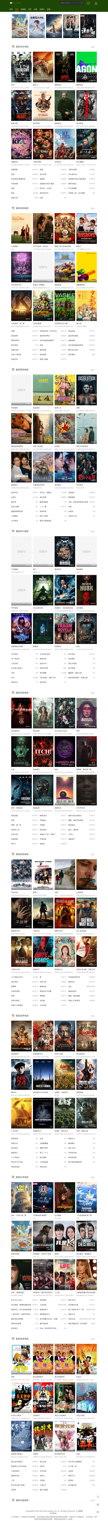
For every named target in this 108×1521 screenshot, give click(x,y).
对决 (13, 85)
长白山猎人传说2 (61, 731)
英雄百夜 (53, 511)
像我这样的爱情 (17, 446)
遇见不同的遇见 (82, 446)
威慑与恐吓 (53, 1148)
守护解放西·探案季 (40, 1215)
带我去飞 (81, 1138)
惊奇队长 (24, 682)
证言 (81, 986)
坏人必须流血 (81, 931)
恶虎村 (81, 1480)
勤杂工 (78, 246)
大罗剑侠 (53, 1471)
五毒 (78, 1454)
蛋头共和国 (81, 663)
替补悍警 (36, 123)
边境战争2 (15, 1054)
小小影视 (79, 1511)
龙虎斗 (53, 1476)
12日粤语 (24, 521)
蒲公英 (78, 323)
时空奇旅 (81, 654)
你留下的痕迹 (38, 446)
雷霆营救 (79, 1092)
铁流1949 (53, 1167)
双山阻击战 (80, 1054)
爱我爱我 (81, 497)
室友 (24, 820)
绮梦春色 (58, 646)
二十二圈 (53, 507)
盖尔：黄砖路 (81, 830)
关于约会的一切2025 (40, 246)
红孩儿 (78, 1377)
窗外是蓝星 (53, 1323)
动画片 (42, 9)
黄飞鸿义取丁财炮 (24, 1485)
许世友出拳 (81, 1153)
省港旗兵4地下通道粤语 (81, 179)
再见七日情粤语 (60, 1415)
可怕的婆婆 (37, 323)
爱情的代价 (24, 1476)
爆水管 (24, 502)
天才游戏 (53, 1005)
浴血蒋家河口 (38, 1054)
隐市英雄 (24, 345)
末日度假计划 (16, 285)
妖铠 (78, 646)
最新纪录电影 (22, 1177)
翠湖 (24, 996)
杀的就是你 (15, 731)
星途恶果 (24, 336)
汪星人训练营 (24, 354)
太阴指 (53, 1480)
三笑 (24, 1480)
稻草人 (35, 892)
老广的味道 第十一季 (81, 1309)
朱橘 (53, 169)
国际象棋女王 (53, 1314)
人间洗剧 (53, 1305)
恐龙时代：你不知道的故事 (24, 1309)
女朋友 (81, 511)
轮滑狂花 (24, 359)
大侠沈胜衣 (24, 1471)
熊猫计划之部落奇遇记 (63, 246)
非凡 (24, 678)
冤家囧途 (58, 285)
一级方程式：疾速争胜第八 (24, 1314)
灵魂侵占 (53, 820)
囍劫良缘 (81, 331)
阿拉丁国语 (53, 516)
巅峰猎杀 (58, 85)
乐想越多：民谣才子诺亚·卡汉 (44, 1254)
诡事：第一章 (24, 825)
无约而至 (79, 485)
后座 (81, 507)
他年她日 (58, 485)
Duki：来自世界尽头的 (53, 1328)
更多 (93, 47)
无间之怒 (24, 834)
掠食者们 (24, 1328)
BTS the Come (24, 1300)
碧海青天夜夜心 (17, 1454)
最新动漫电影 (22, 1500)
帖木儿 (35, 85)
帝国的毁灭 (37, 1131)
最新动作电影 (22, 46)
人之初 (57, 1292)
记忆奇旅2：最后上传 (53, 678)
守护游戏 (14, 608)
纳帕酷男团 (80, 285)
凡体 (24, 673)
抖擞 (24, 331)
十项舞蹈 (24, 516)
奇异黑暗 (81, 659)
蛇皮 (56, 769)
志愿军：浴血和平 (61, 1092)
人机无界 (24, 663)
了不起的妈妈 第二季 (84, 1215)
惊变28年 (53, 682)
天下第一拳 (81, 1466)
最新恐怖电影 (22, 693)
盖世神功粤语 (53, 336)
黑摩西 (24, 986)
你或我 (57, 446)
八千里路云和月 (24, 977)
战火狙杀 (24, 1148)
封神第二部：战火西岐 (81, 193)
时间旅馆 (14, 408)
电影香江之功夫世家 (24, 1466)
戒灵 (24, 188)
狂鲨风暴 (24, 839)
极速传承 (53, 986)
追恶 (24, 174)
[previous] (13, 26)
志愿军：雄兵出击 (61, 1131)
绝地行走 (24, 1143)
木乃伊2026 (80, 808)
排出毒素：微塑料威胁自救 (24, 1305)
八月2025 (14, 1131)
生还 (53, 1138)
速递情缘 (81, 340)
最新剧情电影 (22, 854)
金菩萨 (24, 1490)
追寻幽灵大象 (81, 1305)
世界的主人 (59, 969)
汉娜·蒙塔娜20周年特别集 (85, 1292)
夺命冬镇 (14, 892)
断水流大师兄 (81, 350)
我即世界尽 (24, 340)
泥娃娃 (53, 844)
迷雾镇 (53, 179)
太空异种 (24, 654)
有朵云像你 (24, 507)
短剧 (48, 9)
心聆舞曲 (14, 246)
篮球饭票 (53, 1300)
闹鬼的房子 (53, 1309)
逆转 (78, 731)
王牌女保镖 (81, 169)
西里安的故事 (24, 1323)
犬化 (13, 769)
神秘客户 (81, 839)
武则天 (53, 1466)
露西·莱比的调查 (24, 1319)
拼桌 (53, 345)
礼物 (56, 892)
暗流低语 (81, 825)
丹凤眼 (53, 825)
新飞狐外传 (81, 1485)
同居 (13, 1377)
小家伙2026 (15, 969)
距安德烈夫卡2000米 (40, 1092)
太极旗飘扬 (53, 1143)
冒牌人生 (58, 408)
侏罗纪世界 (53, 668)
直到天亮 (24, 492)
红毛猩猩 (58, 1215)
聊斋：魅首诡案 (81, 996)
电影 (16, 9)
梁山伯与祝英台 (24, 1462)
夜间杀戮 (24, 816)
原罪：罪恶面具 (17, 808)
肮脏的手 (36, 969)
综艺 (30, 9)
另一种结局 (24, 659)
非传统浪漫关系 (81, 977)
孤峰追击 (58, 123)
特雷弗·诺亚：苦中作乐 (53, 331)
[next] (94, 26)
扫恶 (53, 198)
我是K (57, 1254)
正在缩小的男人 (24, 668)
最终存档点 (81, 184)
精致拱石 (58, 808)
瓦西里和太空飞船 (61, 323)
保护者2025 (53, 193)
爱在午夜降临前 (53, 521)
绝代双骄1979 (60, 1454)
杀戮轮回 (14, 162)
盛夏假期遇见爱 (24, 511)
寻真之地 (81, 1319)
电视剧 (23, 9)
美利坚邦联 (81, 1157)
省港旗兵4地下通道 (53, 184)
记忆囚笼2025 (38, 608)
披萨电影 (53, 350)
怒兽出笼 (14, 123)
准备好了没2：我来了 (53, 834)
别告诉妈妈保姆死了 (53, 340)
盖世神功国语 (81, 336)
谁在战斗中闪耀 (53, 991)
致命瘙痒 (36, 769)
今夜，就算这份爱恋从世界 (81, 502)
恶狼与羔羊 (59, 931)
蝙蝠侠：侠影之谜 (81, 673)
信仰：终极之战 (82, 1131)
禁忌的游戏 (24, 1167)
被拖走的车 (81, 991)
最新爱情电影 (22, 369)
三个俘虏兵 (24, 1157)
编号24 (13, 1092)
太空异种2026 (53, 654)
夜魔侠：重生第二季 (83, 769)
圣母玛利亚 (24, 1000)
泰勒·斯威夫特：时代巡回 (81, 1323)
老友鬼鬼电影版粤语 (81, 345)
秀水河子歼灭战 (24, 1162)
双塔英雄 (24, 1138)
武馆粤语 (36, 1415)
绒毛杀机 (53, 830)
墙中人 (24, 844)
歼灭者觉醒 (81, 188)
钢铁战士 (24, 1153)
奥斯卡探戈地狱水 (81, 816)
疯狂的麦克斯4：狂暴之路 (81, 678)
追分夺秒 (53, 174)
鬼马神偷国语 (38, 1377)
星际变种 (53, 659)
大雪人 (81, 834)
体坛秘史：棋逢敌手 (83, 1254)
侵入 (34, 569)
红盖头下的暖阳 (39, 285)
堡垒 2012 (81, 1148)
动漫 (35, 9)
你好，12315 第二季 (18, 1215)
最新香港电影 (22, 1339)
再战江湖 (24, 198)
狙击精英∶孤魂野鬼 (24, 179)
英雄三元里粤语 (81, 1000)
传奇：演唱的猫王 (18, 1292)
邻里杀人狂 (24, 830)
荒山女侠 (53, 1462)
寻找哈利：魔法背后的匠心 (43, 1292)
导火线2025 (81, 174)
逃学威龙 (81, 354)
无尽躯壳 (79, 608)
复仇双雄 (79, 123)
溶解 (78, 408)
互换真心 (81, 492)
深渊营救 (24, 169)
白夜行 (24, 497)
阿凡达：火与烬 (53, 188)
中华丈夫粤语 (16, 1415)
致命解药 (79, 569)
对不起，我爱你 (53, 492)
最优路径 (58, 569)
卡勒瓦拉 (36, 931)
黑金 (24, 193)
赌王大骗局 (53, 1490)
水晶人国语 (80, 1415)
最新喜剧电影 (22, 208)
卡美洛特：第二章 (18, 323)
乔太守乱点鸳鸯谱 (81, 1462)
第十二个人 (53, 1153)
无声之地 (53, 982)
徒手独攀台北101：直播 (53, 1319)
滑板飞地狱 (53, 359)
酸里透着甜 (53, 502)
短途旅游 (36, 408)
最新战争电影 (22, 1016)
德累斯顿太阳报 (17, 646)
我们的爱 (53, 497)
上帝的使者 (53, 1162)
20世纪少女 (81, 516)
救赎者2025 (15, 931)
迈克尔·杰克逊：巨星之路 (85, 969)
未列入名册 (59, 1054)
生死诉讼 (58, 162)
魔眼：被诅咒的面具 (81, 820)
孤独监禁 (36, 808)
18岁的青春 (24, 991)
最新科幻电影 (22, 531)
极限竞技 (79, 85)
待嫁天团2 (24, 350)
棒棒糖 (53, 996)
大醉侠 (35, 1454)
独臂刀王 (81, 1476)
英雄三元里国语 (24, 1005)
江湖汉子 (53, 1485)
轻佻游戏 (53, 354)
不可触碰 (14, 569)
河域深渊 (24, 184)
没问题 (53, 1000)
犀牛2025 (81, 1300)
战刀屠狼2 (80, 162)
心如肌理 (79, 892)
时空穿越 (81, 668)
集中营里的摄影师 (81, 1162)
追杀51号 (53, 663)
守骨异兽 (53, 839)
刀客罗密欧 (37, 162)
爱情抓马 (14, 485)
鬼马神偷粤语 (60, 1377)
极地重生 (81, 1143)
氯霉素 (35, 646)
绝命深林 (36, 731)
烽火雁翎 (53, 1157)
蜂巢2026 (53, 816)
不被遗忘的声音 (39, 485)
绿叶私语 (24, 982)
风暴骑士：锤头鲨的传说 (64, 608)
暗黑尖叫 (81, 982)
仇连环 (81, 1471)
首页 (11, 9)
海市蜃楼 (53, 673)
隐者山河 (81, 1314)
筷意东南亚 (15, 1254)
